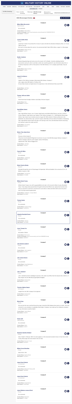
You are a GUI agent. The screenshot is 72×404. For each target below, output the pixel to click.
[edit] (68, 25)
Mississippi (30, 11)
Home (17, 11)
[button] (35, 24)
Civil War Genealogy (22, 12)
